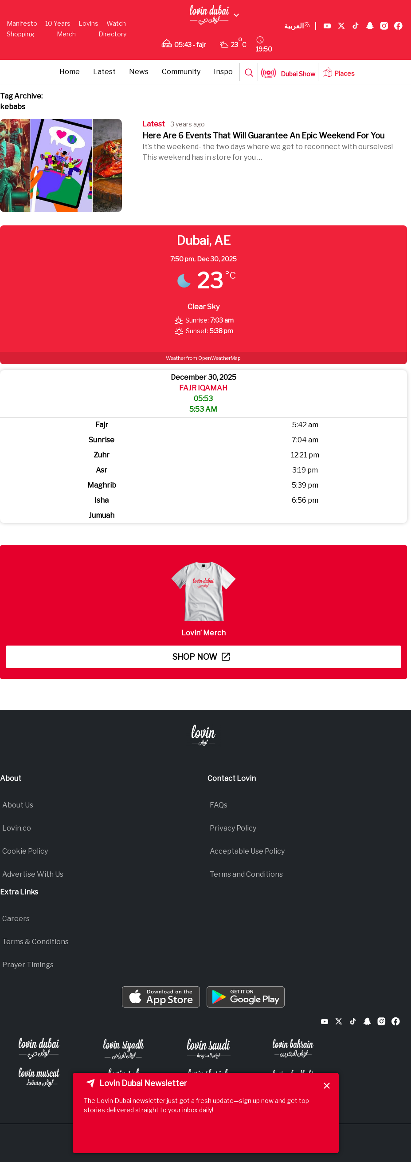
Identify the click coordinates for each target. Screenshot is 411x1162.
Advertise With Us (32, 874)
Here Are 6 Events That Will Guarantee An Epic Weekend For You (263, 135)
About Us (17, 805)
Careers (16, 918)
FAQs (218, 805)
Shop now (201, 657)
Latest (104, 71)
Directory (112, 34)
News (139, 71)
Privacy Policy (233, 828)
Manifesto (22, 23)
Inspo (223, 71)
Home (69, 71)
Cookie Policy (25, 851)
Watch (116, 23)
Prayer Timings (28, 965)
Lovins (88, 23)
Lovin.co (16, 828)
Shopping (20, 34)
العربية (300, 26)
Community (181, 71)
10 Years (57, 23)
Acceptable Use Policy (247, 851)
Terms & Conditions (35, 941)
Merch (66, 34)
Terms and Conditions (246, 874)
